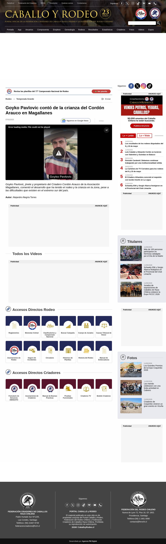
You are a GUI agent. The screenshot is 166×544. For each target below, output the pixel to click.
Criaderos (121, 30)
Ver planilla (101, 91)
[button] (59, 153)
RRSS (43, 3)
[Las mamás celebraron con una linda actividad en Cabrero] (141, 385)
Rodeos (81, 30)
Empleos (56, 30)
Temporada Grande (25, 99)
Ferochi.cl (10, 3)
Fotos (131, 30)
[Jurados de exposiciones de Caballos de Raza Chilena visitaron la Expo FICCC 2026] (141, 288)
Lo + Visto (144, 135)
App (19, 30)
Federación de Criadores (27, 3)
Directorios (53, 3)
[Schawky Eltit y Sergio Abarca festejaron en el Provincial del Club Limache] (141, 269)
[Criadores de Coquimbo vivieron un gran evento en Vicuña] (141, 402)
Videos (141, 30)
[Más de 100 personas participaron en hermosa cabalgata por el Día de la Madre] (141, 251)
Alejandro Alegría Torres (24, 197)
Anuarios (29, 30)
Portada (10, 30)
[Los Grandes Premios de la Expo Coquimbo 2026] (141, 366)
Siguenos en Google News (77, 121)
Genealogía (70, 30)
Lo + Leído (128, 135)
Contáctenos (81, 3)
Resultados (93, 30)
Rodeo (9, 99)
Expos (151, 30)
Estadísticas (107, 30)
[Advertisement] (83, 56)
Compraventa (43, 30)
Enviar (108, 99)
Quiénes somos (67, 3)
